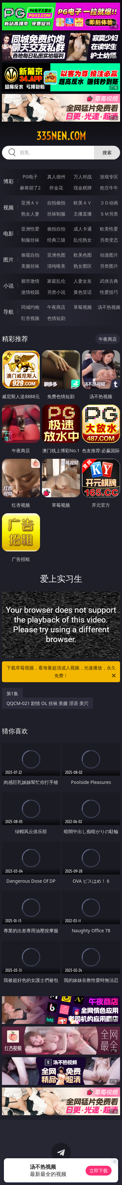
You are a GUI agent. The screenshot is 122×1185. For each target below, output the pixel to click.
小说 (8, 285)
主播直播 (83, 214)
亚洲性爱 (30, 229)
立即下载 (98, 1170)
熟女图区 (83, 266)
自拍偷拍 (56, 203)
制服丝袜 (30, 240)
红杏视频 (30, 318)
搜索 (107, 152)
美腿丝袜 (30, 266)
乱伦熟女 (83, 240)
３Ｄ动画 (109, 203)
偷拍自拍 (56, 229)
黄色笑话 (83, 292)
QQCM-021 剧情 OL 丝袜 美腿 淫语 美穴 (47, 703)
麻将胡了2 (30, 188)
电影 (8, 233)
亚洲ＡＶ (30, 203)
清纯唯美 (56, 266)
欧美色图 (83, 255)
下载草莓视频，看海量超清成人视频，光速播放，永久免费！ (62, 672)
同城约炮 (30, 307)
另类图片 (109, 266)
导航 (8, 311)
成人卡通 (83, 229)
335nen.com (61, 135)
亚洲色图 (56, 255)
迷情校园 (30, 292)
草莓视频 (83, 307)
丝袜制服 (56, 214)
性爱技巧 (109, 292)
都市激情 (30, 281)
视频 (8, 207)
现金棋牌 (83, 188)
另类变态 (109, 240)
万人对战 (83, 176)
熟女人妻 (30, 214)
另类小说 (56, 292)
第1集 (12, 693)
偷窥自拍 (30, 255)
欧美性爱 (109, 229)
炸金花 (56, 188)
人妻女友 (83, 281)
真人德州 (56, 176)
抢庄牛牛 (109, 188)
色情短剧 (56, 318)
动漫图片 (109, 255)
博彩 (8, 181)
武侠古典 (109, 281)
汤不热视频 (109, 307)
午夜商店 (56, 307)
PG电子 (30, 176)
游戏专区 (109, 176)
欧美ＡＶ (83, 203)
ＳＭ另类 (109, 214)
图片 (8, 259)
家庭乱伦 (56, 281)
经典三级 (56, 240)
